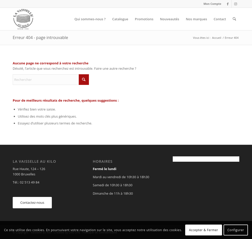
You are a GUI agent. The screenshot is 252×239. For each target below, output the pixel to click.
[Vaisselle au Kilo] (23, 19)
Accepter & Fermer (203, 230)
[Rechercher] (234, 19)
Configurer (235, 230)
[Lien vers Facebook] (227, 4)
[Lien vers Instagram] (235, 4)
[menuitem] (211, 4)
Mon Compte (212, 4)
